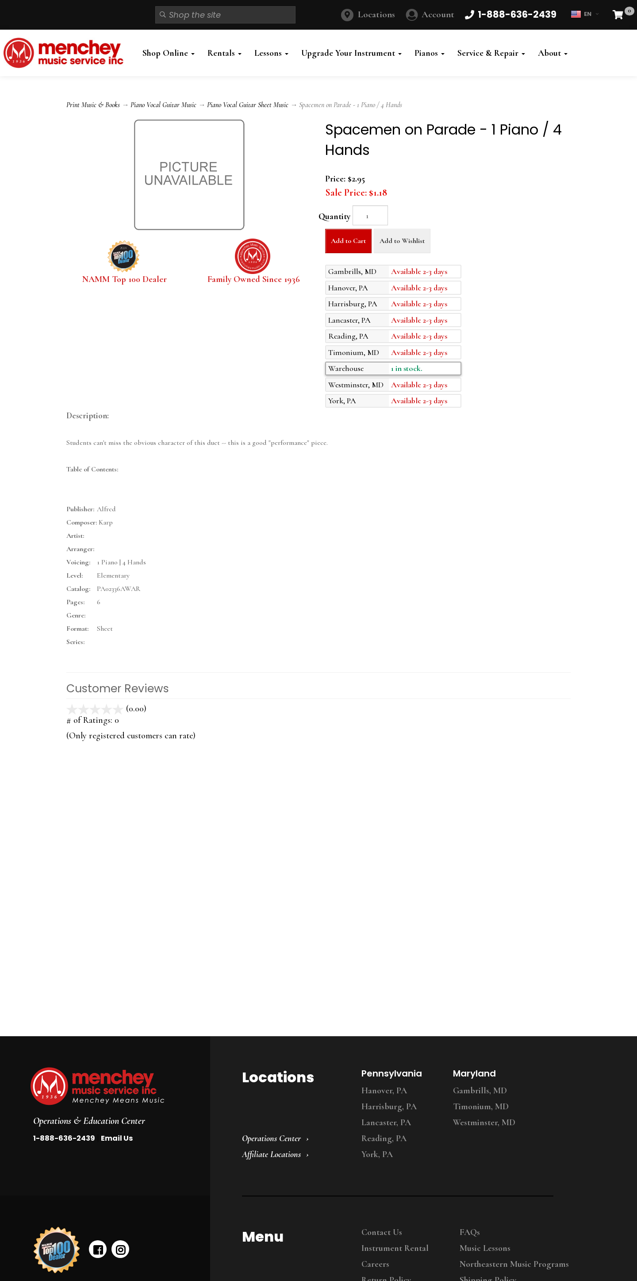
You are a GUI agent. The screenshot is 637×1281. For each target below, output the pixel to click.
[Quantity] (370, 215)
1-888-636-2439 (64, 1138)
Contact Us (381, 1232)
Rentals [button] (224, 53)
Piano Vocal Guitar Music (163, 104)
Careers (375, 1264)
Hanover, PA (384, 1090)
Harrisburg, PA (389, 1106)
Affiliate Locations (271, 1154)
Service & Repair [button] (491, 53)
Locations (376, 14)
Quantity (334, 216)
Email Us (117, 1138)
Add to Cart (348, 240)
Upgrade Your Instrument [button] (351, 53)
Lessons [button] (271, 53)
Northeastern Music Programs (514, 1264)
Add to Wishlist (402, 240)
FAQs (470, 1232)
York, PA (377, 1154)
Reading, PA (384, 1138)
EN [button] (585, 14)
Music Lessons (485, 1248)
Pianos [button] (429, 53)
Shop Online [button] (168, 53)
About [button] (553, 53)
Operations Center (271, 1138)
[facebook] (98, 1249)
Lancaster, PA (386, 1122)
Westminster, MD (484, 1122)
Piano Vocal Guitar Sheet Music (247, 104)
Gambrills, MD (480, 1090)
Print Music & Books (93, 104)
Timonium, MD (481, 1106)
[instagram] (120, 1249)
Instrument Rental (395, 1248)
